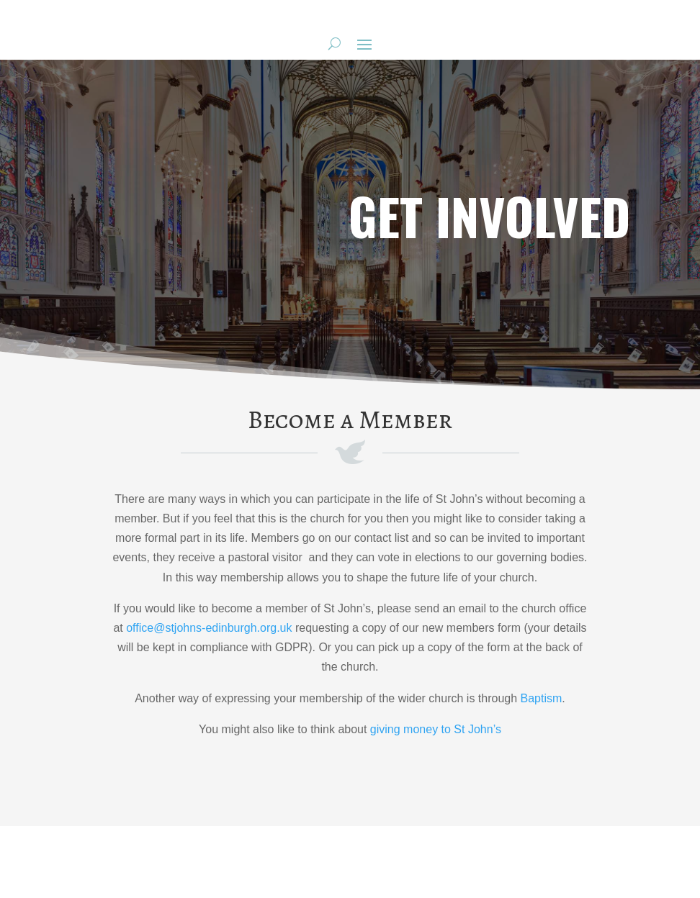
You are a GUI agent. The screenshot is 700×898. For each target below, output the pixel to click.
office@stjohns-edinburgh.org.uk (209, 628)
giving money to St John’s (435, 729)
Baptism (541, 698)
